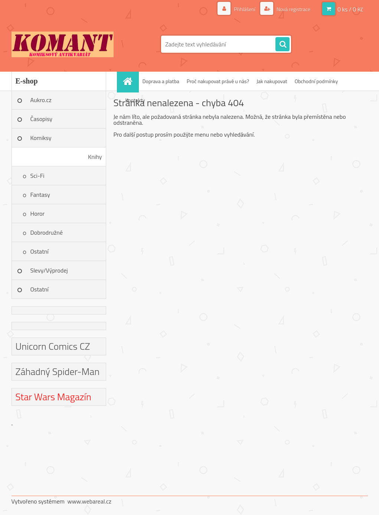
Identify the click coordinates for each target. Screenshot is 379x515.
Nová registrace (292, 9)
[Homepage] (130, 81)
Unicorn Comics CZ (53, 346)
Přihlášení (245, 9)
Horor (37, 213)
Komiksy (41, 137)
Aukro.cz (41, 99)
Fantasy (40, 194)
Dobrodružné (46, 232)
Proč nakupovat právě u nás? (218, 81)
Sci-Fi (37, 175)
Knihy (95, 156)
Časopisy (41, 118)
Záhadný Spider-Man (58, 371)
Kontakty (135, 100)
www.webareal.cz (89, 501)
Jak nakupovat (272, 81)
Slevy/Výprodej (49, 270)
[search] (282, 45)
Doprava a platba (161, 81)
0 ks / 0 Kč (350, 9)
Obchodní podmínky (316, 81)
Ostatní (39, 251)
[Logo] (63, 44)
